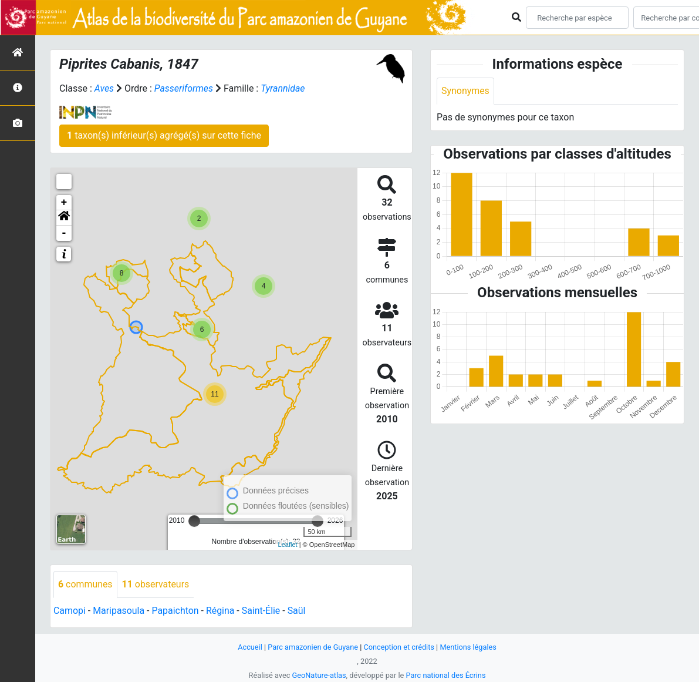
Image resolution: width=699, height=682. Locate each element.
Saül (298, 610)
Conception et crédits (398, 647)
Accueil (249, 647)
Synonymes (465, 90)
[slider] (194, 521)
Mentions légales (468, 647)
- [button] (64, 233)
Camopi (69, 610)
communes (85, 584)
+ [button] (64, 203)
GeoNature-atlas (319, 675)
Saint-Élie (261, 610)
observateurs (156, 584)
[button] (64, 218)
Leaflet (288, 544)
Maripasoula (119, 610)
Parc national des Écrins (446, 675)
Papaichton (176, 610)
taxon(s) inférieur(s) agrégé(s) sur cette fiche (164, 135)
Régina (221, 610)
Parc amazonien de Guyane (312, 647)
